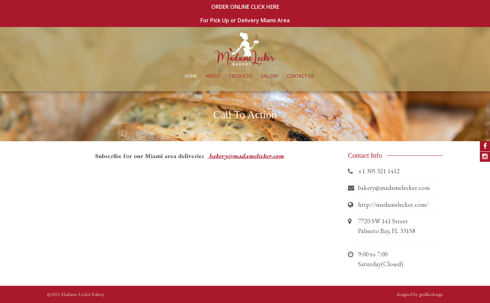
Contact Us (300, 76)
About (213, 76)
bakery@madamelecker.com (245, 156)
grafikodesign (431, 294)
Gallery (270, 76)
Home (191, 76)
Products (240, 76)
